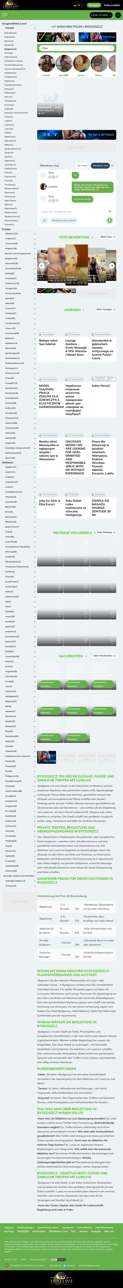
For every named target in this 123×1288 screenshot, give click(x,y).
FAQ (73, 1231)
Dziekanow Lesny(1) (13, 61)
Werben (83, 1231)
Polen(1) (8, 172)
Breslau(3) (9, 45)
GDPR (23, 1259)
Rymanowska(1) (11, 188)
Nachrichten (39, 1231)
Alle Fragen (82, 165)
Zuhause (9, 1227)
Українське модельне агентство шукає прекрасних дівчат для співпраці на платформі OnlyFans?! (74, 400)
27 (50, 107)
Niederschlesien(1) (12, 149)
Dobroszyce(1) (10, 57)
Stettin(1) (8, 204)
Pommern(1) (10, 176)
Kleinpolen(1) (10, 101)
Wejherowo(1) (10, 212)
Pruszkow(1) (10, 184)
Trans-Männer (84, 1227)
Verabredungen (25, 1227)
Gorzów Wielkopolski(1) (15, 69)
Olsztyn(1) (8, 152)
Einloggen (94, 5)
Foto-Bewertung (104, 1227)
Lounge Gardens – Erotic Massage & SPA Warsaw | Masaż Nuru (76, 347)
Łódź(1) (7, 132)
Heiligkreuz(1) (10, 77)
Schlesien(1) (9, 196)
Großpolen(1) (10, 73)
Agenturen (67, 1227)
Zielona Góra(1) (11, 220)
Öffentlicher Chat (100, 165)
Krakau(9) (8, 109)
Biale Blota (49, 110)
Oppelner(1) (9, 160)
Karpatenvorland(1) (13, 85)
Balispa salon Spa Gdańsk (48, 342)
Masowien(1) (10, 140)
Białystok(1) (9, 37)
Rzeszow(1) (9, 192)
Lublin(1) (8, 121)
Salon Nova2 (101, 386)
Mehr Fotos (108, 236)
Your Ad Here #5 (96, 293)
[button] (41, 265)
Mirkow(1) (8, 144)
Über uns (109, 1231)
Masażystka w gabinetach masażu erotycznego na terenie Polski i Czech (102, 349)
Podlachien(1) (10, 168)
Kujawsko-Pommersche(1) (16, 112)
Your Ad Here (19, 901)
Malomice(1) (10, 136)
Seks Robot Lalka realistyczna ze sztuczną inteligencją (76, 508)
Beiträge (9, 1231)
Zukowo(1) (9, 224)
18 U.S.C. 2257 (10, 1259)
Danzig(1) (8, 53)
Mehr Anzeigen (106, 309)
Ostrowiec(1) (10, 164)
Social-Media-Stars (47, 1227)
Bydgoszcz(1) (10, 49)
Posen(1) (8, 180)
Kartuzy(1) (9, 89)
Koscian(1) (9, 105)
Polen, (41, 110)
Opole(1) (8, 156)
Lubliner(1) (9, 125)
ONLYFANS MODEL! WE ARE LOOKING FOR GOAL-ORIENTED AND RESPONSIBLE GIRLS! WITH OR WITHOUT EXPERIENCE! (76, 457)
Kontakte (96, 1231)
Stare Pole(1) (10, 200)
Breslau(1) (9, 41)
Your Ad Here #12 (66, 757)
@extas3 (69, 1265)
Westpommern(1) (12, 216)
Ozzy (51, 172)
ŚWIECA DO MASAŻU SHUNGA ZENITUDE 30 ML (101, 508)
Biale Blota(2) (10, 33)
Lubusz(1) (8, 129)
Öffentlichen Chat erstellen (64, 220)
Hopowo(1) (9, 81)
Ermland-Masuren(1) (13, 65)
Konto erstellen (112, 5)
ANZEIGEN (23, 1231)
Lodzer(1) (8, 116)
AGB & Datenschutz (38, 1259)
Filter (45, 48)
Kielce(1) (8, 97)
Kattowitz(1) (9, 93)
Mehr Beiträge (106, 532)
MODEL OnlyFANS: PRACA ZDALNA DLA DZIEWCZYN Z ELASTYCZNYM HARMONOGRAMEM (53, 396)
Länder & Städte (101, 15)
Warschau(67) (10, 208)
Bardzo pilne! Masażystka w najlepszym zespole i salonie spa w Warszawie (49, 450)
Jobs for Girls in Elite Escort (49, 502)
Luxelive (52, 186)
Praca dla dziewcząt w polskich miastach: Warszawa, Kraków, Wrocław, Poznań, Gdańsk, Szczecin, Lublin (103, 457)
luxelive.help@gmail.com (89, 1265)
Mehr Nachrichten (104, 655)
